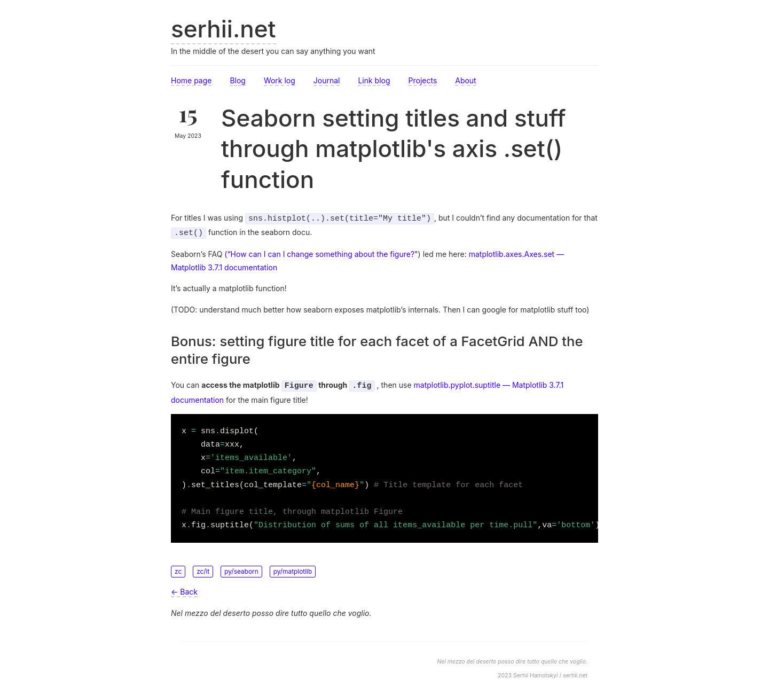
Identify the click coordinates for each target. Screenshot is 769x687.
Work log (279, 80)
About (465, 80)
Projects (423, 80)
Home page (191, 80)
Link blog (374, 80)
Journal (326, 80)
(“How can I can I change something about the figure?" (321, 251)
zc (178, 568)
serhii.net (223, 28)
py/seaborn (241, 568)
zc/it (203, 568)
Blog (238, 80)
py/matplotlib (292, 568)
